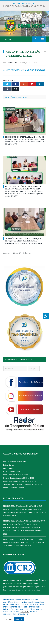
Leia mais (25, 611)
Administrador (12, 63)
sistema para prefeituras (35, 580)
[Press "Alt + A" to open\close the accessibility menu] (46, 316)
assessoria (21, 583)
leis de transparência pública (14, 590)
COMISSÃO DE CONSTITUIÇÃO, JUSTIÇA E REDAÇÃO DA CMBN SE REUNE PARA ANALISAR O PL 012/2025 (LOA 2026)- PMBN (23, 240)
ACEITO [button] (19, 619)
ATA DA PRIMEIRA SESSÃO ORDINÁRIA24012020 (24, 70)
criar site (19, 580)
